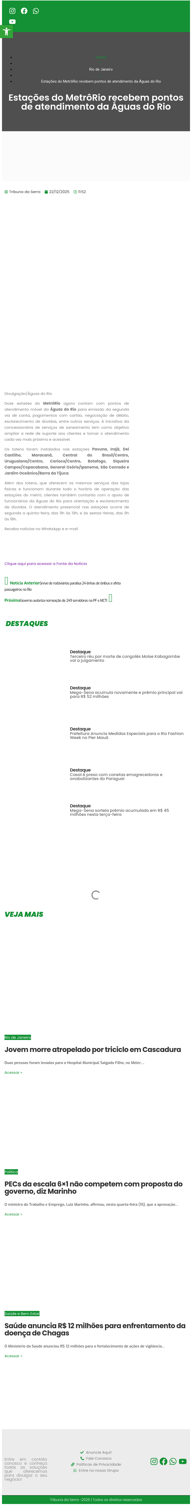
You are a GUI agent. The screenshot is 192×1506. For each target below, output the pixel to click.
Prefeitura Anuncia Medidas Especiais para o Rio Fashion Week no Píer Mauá (127, 735)
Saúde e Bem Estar (22, 1313)
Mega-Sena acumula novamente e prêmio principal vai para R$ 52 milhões (126, 694)
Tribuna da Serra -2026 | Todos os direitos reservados (96, 1499)
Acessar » (13, 1072)
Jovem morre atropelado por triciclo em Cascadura (92, 1050)
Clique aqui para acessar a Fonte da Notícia (45, 563)
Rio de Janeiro (17, 1037)
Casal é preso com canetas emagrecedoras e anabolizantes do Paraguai (116, 777)
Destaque (80, 652)
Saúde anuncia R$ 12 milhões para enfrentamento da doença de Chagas (95, 1329)
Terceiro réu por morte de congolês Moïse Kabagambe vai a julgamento (125, 658)
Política (11, 1171)
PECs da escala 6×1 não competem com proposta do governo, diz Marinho (93, 1187)
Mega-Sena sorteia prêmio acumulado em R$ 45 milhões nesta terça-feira (119, 812)
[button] (6, 31)
